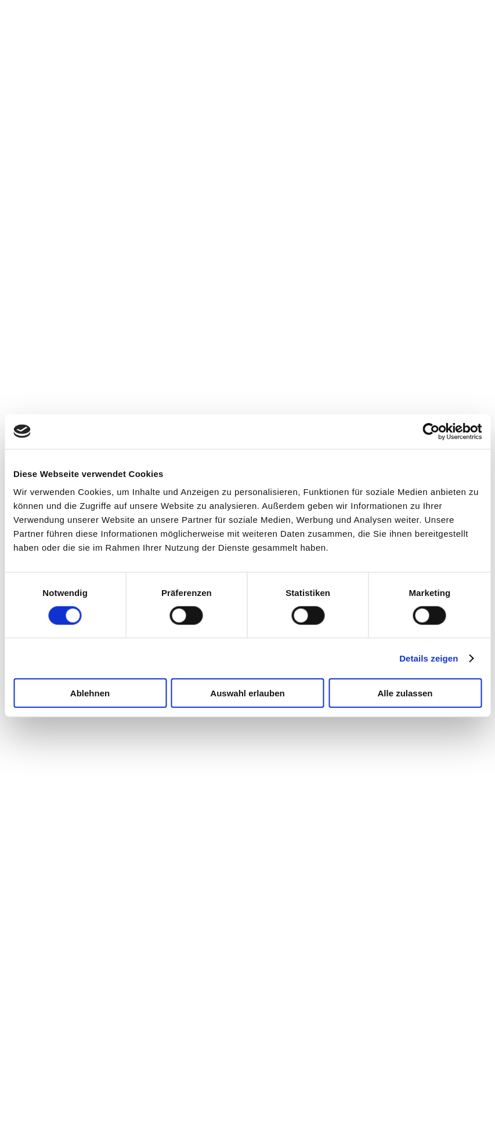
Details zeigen (428, 658)
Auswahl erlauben (247, 693)
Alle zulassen (404, 693)
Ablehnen (90, 693)
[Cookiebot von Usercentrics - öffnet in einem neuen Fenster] (431, 431)
